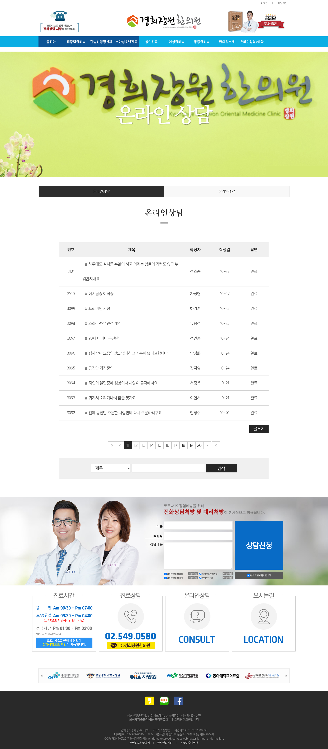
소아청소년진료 (126, 42)
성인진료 (151, 42)
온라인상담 (101, 191)
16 (167, 445)
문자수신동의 (206, 578)
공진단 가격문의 (99, 368)
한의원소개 (227, 42)
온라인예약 (227, 191)
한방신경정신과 (101, 42)
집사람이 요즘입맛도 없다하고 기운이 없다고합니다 (126, 353)
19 (191, 445)
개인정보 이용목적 (173, 574)
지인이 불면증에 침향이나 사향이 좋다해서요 (121, 383)
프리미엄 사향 (97, 308)
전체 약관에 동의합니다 (259, 575)
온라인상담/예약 (252, 42)
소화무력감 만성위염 (102, 323)
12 (135, 445)
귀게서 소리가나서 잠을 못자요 (110, 398)
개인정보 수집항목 (208, 574)
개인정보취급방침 (140, 742)
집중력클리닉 (76, 42)
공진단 (51, 42)
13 (143, 445)
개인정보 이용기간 (173, 578)
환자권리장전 (164, 742)
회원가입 (282, 3)
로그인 (264, 3)
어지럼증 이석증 (99, 293)
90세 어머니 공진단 (102, 338)
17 (175, 445)
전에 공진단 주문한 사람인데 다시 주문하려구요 (123, 413)
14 (151, 445)
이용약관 (192, 573)
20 (199, 445)
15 (159, 445)
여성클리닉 (176, 42)
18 (183, 445)
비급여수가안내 (189, 742)
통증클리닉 (202, 42)
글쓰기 (259, 428)
